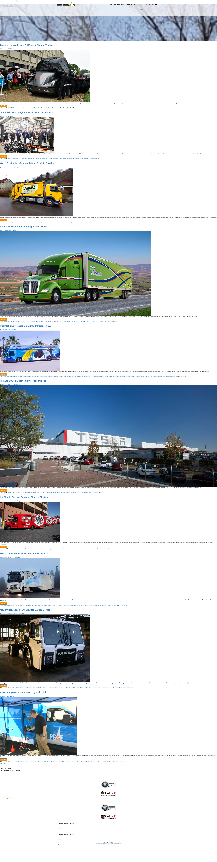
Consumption (28, 605)
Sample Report (130, 4)
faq (59, 829)
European (50, 605)
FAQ (146, 4)
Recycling (82, 687)
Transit (167, 376)
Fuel (39, 107)
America (17, 605)
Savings (90, 605)
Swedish (99, 605)
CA (46, 376)
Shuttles (99, 549)
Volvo (84, 222)
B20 (23, 376)
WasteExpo (115, 687)
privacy (60, 828)
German (60, 605)
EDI (45, 761)
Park (82, 549)
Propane (82, 158)
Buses (43, 376)
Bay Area (29, 376)
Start (85, 158)
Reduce (81, 605)
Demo (22, 687)
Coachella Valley (70, 376)
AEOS (11, 107)
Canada (55, 376)
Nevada (77, 687)
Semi (63, 492)
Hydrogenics (117, 376)
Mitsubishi (71, 158)
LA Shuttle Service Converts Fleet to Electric (24, 497)
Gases (37, 321)
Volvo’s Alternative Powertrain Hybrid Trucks (24, 553)
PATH (60, 492)
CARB (58, 376)
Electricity (48, 549)
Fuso (43, 158)
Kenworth (74, 321)
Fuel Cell (95, 376)
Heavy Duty (55, 158)
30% (8, 605)
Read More (3, 105)
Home (111, 4)
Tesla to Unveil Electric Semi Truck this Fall (23, 381)
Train (103, 605)
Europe (46, 605)
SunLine (163, 376)
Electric (36, 107)
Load (58, 107)
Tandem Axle (96, 687)
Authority (15, 321)
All (8, 549)
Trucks (77, 222)
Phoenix (86, 549)
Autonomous (16, 222)
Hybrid (52, 107)
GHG (45, 321)
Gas (42, 107)
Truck (71, 107)
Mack (68, 605)
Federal (28, 321)
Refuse (59, 222)
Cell (18, 321)
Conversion (31, 549)
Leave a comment (78, 107)
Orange (128, 376)
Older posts (2, 763)
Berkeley (18, 492)
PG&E (92, 761)
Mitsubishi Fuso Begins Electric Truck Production (26, 112)
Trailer (68, 107)
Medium (77, 761)
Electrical (53, 761)
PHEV (96, 761)
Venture (176, 376)
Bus (17, 158)
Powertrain (75, 605)
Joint (124, 376)
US (170, 376)
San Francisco (153, 376)
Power (71, 605)
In (74, 761)
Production (76, 158)
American (22, 605)
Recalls (5, 549)
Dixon (39, 761)
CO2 (65, 376)
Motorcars (78, 549)
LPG (74, 549)
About (123, 4)
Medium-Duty (65, 158)
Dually (34, 687)
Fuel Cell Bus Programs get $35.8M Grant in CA (25, 326)
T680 (109, 321)
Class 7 (20, 107)
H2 (107, 376)
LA (77, 321)
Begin (14, 158)
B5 (25, 376)
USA (172, 376)
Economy (30, 492)
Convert (36, 549)
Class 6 (19, 687)
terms (59, 827)
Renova (64, 222)
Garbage (37, 222)
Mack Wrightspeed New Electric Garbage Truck (25, 610)
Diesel (32, 107)
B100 (20, 376)
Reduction (85, 605)
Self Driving (69, 222)
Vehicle (81, 222)
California (50, 376)
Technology (73, 492)
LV (64, 687)
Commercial (24, 158)
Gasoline (46, 107)
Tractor (64, 107)
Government (50, 321)
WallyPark (106, 549)
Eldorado (87, 376)
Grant (55, 321)
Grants (104, 376)
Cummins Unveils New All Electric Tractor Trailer (26, 45)
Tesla (61, 107)
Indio (121, 376)
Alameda (11, 376)
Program (100, 321)
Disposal (30, 687)
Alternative (15, 107)
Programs (137, 376)
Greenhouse (60, 321)
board (38, 376)
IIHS (58, 492)
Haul (49, 107)
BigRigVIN (13, 48)
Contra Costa (78, 376)
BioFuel (15, 687)
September (68, 492)
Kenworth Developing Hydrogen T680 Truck (23, 226)
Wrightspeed (122, 687)
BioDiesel (34, 376)
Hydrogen (69, 321)
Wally (102, 549)
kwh (56, 107)
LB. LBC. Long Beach (84, 321)
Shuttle (158, 376)
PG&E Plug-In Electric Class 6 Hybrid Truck (23, 692)
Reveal (90, 687)
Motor (51, 222)
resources (147, 376)
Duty (43, 761)
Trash (100, 687)
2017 (8, 492)
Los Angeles (92, 321)
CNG (24, 107)
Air (8, 376)
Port (97, 321)
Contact (151, 4)
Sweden (95, 605)
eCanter (33, 158)
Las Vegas (61, 687)
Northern (88, 761)
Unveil (111, 687)
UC (91, 492)
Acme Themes (118, 843)
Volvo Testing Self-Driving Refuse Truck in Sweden (27, 163)
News (141, 9)
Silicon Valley (104, 761)
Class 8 (22, 492)
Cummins (28, 107)
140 (8, 107)
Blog (138, 4)
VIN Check (117, 4)
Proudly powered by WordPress (101, 843)
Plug (99, 761)
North (84, 761)
